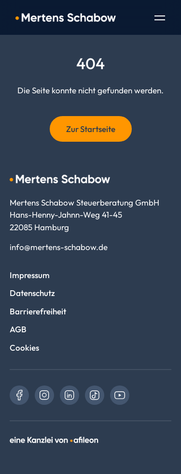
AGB (18, 329)
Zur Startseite (90, 129)
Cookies (24, 347)
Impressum (30, 275)
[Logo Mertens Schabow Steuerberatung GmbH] (65, 17)
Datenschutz (32, 293)
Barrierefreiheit (38, 311)
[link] (19, 395)
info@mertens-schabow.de (59, 247)
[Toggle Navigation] (159, 19)
